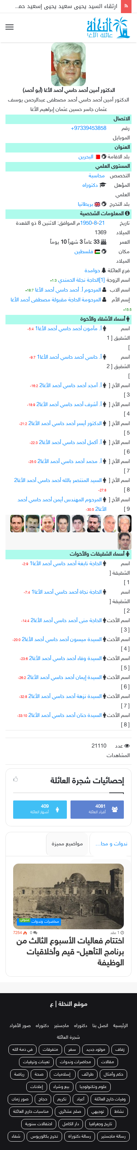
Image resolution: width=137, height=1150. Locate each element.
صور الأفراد (20, 1026)
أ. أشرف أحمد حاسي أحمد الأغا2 (69, 405)
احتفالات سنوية (38, 1124)
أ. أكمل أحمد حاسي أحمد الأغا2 (70, 443)
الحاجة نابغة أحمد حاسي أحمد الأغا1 (66, 564)
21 (102, 223)
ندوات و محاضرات (109, 844)
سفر (72, 1049)
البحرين (89, 157)
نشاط (119, 1111)
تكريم (61, 1099)
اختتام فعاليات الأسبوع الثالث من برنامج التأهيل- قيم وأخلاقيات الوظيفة (70, 952)
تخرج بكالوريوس (44, 1136)
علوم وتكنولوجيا (93, 1086)
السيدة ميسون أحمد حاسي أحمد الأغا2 (62, 640)
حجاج (43, 1099)
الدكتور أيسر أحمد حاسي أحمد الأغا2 (65, 424)
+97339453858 (88, 129)
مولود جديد (95, 1049)
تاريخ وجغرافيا (100, 1124)
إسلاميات (63, 1074)
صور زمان (20, 1099)
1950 (86, 223)
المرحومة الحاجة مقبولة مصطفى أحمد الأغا (56, 300)
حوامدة (92, 271)
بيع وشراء (61, 1086)
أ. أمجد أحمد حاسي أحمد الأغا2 (70, 386)
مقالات (107, 1062)
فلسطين (87, 252)
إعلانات (36, 1086)
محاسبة (97, 176)
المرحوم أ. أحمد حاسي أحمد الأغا (68, 290)
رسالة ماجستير (113, 1136)
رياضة (19, 1074)
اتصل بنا (100, 1026)
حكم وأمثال (113, 1074)
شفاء (16, 1136)
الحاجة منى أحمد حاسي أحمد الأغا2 (66, 621)
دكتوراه (90, 185)
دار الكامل (70, 1124)
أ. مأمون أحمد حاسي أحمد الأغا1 (68, 329)
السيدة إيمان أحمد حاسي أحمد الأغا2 (64, 678)
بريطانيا (89, 204)
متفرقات (50, 1049)
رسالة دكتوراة (79, 1136)
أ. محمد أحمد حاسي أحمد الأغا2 (70, 462)
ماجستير (61, 1026)
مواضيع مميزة (67, 844)
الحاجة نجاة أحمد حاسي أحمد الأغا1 (66, 592)
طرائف (88, 1074)
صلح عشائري (70, 1111)
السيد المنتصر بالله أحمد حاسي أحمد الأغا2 (58, 481)
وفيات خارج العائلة (110, 1099)
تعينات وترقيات (36, 1062)
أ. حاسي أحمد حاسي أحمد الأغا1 (69, 357)
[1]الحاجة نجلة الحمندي (81, 280)
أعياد (80, 1099)
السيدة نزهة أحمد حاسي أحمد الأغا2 (65, 697)
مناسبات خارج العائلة (31, 1111)
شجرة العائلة (68, 1038)
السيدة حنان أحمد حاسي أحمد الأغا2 (65, 716)
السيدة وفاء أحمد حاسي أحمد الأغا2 (65, 659)
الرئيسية (120, 1026)
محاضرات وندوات (75, 1062)
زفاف (120, 1049)
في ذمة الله (22, 1049)
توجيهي (97, 1111)
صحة (39, 1074)
